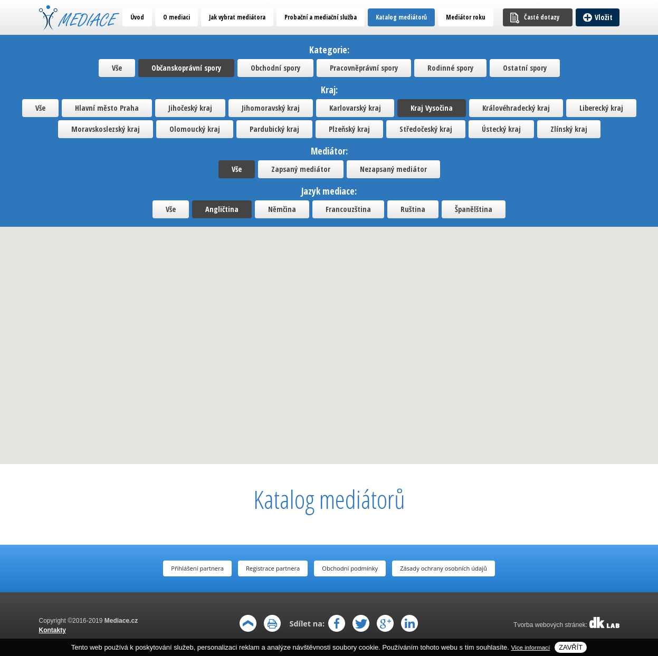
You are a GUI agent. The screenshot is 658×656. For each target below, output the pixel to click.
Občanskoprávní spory (186, 68)
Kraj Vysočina (432, 108)
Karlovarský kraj (355, 108)
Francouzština (348, 209)
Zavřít (571, 647)
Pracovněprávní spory (364, 68)
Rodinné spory (450, 68)
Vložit (604, 17)
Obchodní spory (275, 68)
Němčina (282, 209)
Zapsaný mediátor (300, 169)
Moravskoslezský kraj (105, 129)
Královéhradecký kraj (516, 108)
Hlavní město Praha (107, 108)
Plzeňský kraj (349, 129)
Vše (117, 68)
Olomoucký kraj (194, 129)
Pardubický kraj (274, 129)
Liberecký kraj (601, 108)
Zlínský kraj (568, 129)
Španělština (473, 209)
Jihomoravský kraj (271, 108)
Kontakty (52, 630)
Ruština (412, 209)
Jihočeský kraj (190, 108)
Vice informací (530, 647)
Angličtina (222, 209)
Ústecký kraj (501, 129)
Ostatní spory (525, 68)
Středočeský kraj (425, 129)
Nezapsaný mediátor (393, 169)
